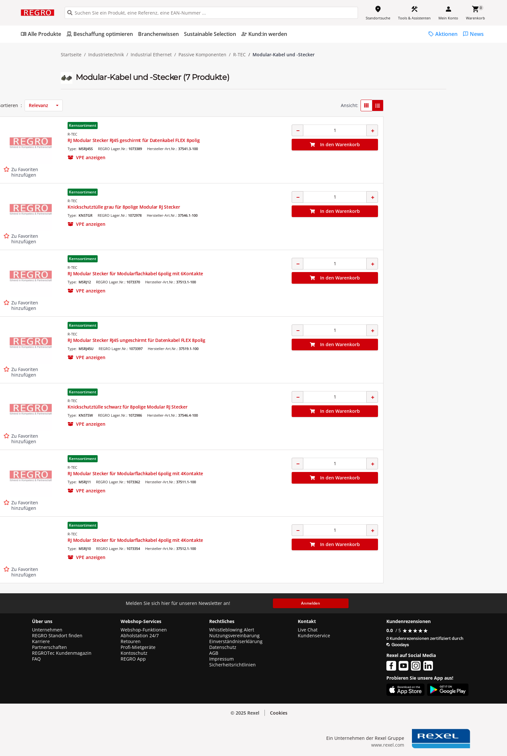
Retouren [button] (131, 641)
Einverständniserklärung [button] (236, 641)
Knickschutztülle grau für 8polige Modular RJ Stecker (266, 207)
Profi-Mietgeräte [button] (138, 647)
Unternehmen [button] (47, 630)
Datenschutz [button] (222, 647)
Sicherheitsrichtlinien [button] (232, 665)
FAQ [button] (36, 659)
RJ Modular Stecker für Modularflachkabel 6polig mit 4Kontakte (278, 473)
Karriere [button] (41, 641)
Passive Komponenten (202, 55)
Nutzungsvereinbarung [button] (234, 636)
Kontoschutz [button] (134, 653)
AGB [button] (213, 653)
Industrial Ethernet (151, 55)
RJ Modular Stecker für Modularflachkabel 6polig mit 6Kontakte (278, 273)
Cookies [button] (278, 713)
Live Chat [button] (308, 630)
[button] (106, 103)
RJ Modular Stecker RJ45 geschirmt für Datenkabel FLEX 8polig (276, 140)
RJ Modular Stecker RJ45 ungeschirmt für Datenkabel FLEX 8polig (279, 340)
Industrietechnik (106, 55)
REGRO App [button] (133, 659)
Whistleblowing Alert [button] (231, 630)
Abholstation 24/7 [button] (140, 636)
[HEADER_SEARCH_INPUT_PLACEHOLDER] (211, 13)
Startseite (71, 55)
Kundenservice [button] (314, 636)
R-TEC (239, 55)
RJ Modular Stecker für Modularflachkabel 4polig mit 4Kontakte (278, 540)
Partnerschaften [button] (49, 647)
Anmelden (310, 603)
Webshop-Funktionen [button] (144, 630)
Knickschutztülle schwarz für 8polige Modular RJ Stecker (270, 407)
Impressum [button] (221, 659)
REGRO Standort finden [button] (57, 636)
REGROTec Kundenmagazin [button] (62, 653)
